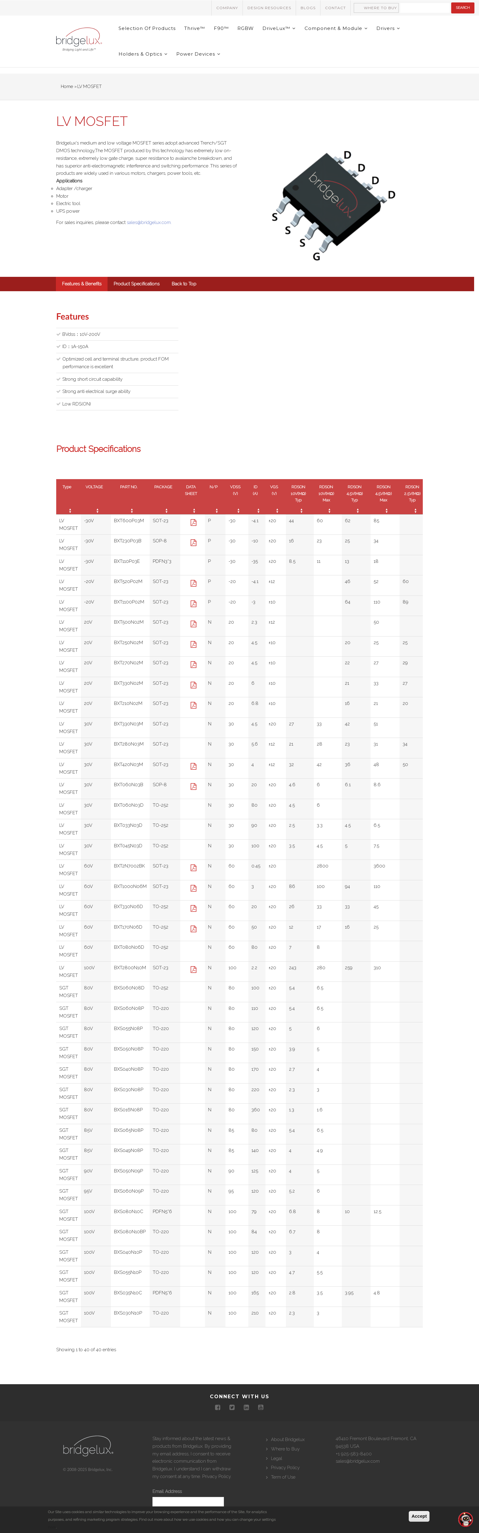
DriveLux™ (281, 30)
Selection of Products (147, 30)
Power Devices (199, 59)
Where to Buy (380, 8)
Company (227, 8)
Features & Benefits (81, 290)
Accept (419, 1516)
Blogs (308, 8)
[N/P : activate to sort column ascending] (215, 503)
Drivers (392, 30)
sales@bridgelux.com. (149, 229)
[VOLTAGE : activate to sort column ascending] (96, 503)
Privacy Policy (216, 1483)
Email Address (167, 1498)
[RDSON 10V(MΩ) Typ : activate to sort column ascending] (300, 503)
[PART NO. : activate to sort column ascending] (130, 503)
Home (67, 92)
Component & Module (339, 30)
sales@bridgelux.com (358, 1467)
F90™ (222, 30)
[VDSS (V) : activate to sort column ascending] (236, 503)
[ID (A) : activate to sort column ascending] (256, 503)
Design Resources (269, 8)
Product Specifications (136, 290)
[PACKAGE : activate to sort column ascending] (165, 503)
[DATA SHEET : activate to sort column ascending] (192, 503)
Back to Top (184, 290)
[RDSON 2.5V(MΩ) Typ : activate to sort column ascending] (414, 503)
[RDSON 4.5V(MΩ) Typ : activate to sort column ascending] (356, 503)
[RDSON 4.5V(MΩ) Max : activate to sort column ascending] (385, 503)
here (52, 1527)
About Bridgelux (288, 1446)
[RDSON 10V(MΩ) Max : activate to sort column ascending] (328, 503)
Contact (335, 8)
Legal (276, 1464)
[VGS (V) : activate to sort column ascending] (275, 503)
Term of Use (283, 1483)
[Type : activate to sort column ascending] (68, 503)
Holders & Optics (143, 59)
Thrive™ (195, 30)
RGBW (247, 30)
